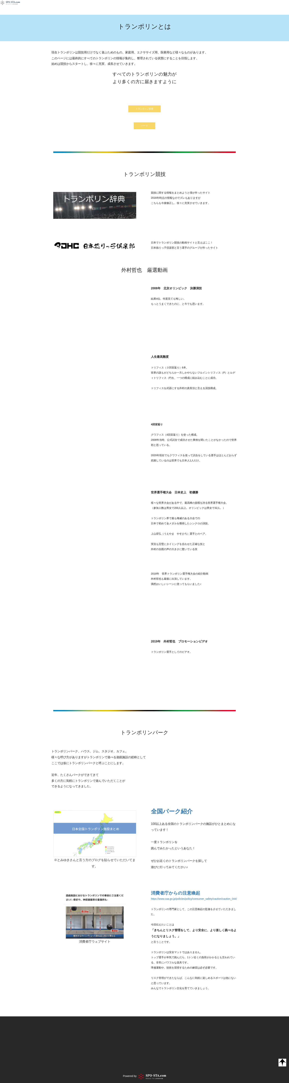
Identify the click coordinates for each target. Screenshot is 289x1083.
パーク (144, 125)
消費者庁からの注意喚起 (175, 893)
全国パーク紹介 (172, 811)
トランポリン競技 (144, 108)
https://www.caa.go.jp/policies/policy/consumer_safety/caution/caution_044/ (194, 898)
